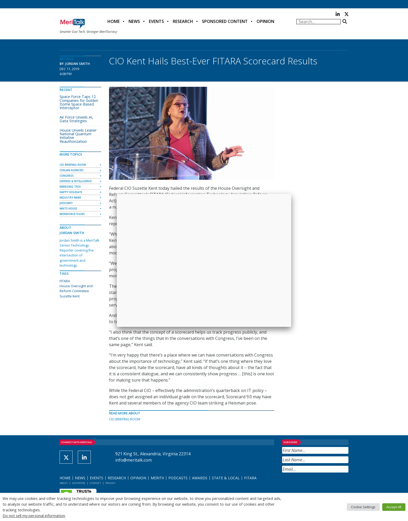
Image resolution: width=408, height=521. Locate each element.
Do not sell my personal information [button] (34, 515)
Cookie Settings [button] (363, 507)
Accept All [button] (393, 507)
